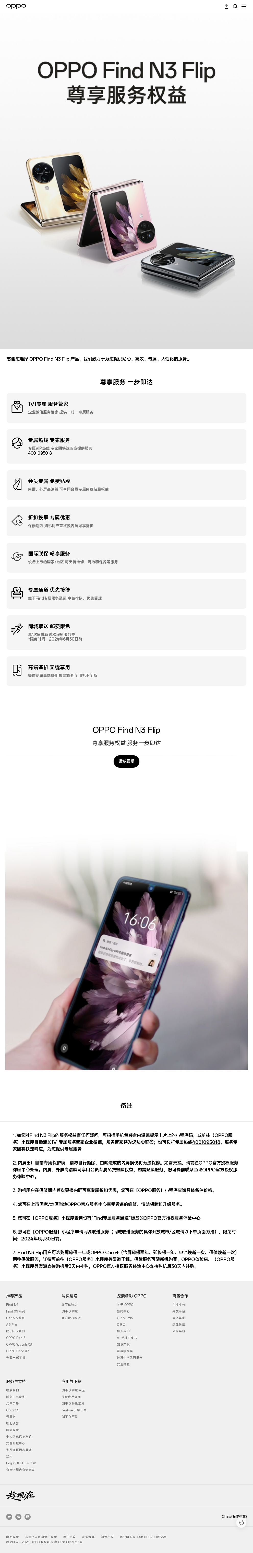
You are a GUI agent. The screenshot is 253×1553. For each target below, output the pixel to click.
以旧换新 (12, 1423)
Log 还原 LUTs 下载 (21, 1463)
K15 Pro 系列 (15, 1331)
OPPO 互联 (70, 1417)
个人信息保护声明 (19, 1437)
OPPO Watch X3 (19, 1344)
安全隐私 (123, 1364)
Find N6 (12, 1305)
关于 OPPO (125, 1305)
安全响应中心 (15, 1443)
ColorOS (12, 1410)
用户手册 (12, 1404)
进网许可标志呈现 (19, 1450)
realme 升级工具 (74, 1410)
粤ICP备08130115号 (68, 1542)
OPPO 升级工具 (73, 1404)
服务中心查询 (15, 1397)
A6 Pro (11, 1325)
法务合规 (88, 1537)
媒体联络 (178, 1325)
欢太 (9, 1457)
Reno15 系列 (15, 1318)
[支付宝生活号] (28, 1517)
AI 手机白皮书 (127, 1338)
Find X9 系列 (15, 1311)
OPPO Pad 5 (15, 1338)
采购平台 (178, 1331)
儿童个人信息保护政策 (41, 1537)
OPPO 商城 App (73, 1390)
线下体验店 (70, 1305)
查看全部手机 (15, 1358)
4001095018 (40, 453)
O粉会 (121, 1325)
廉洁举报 (178, 1318)
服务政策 (12, 1430)
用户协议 (69, 1537)
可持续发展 (125, 1351)
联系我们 (12, 1390)
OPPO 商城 (70, 1311)
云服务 (11, 1417)
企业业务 (178, 1305)
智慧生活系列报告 (129, 1358)
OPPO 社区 (125, 1318)
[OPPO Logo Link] (16, 6)
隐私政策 (12, 1537)
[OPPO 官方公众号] (18, 1517)
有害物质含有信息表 (20, 1470)
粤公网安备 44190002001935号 (143, 1537)
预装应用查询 (71, 1397)
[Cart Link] (226, 6)
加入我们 (123, 1331)
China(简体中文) (234, 1517)
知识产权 (123, 1344)
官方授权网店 (71, 1318)
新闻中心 (123, 1311)
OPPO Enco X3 (17, 1351)
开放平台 (178, 1311)
